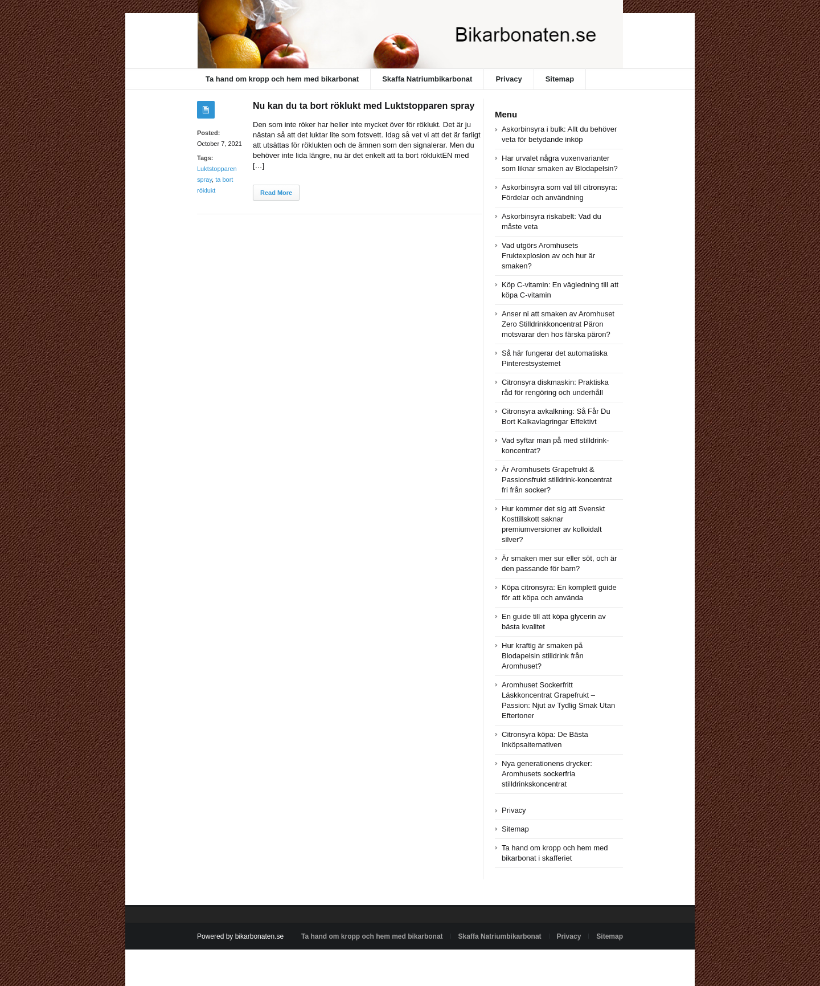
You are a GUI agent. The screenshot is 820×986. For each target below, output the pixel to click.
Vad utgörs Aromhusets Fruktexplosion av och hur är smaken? (548, 255)
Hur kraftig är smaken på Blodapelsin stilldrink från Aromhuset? (543, 655)
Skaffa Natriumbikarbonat (427, 79)
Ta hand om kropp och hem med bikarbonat (282, 79)
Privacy (508, 79)
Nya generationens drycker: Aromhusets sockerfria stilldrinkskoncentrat (547, 773)
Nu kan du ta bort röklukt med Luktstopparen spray (363, 106)
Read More (276, 192)
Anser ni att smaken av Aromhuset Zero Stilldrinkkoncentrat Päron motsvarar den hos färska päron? (558, 324)
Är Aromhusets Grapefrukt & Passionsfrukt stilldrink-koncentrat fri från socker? (557, 479)
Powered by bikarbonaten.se (240, 936)
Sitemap (560, 79)
